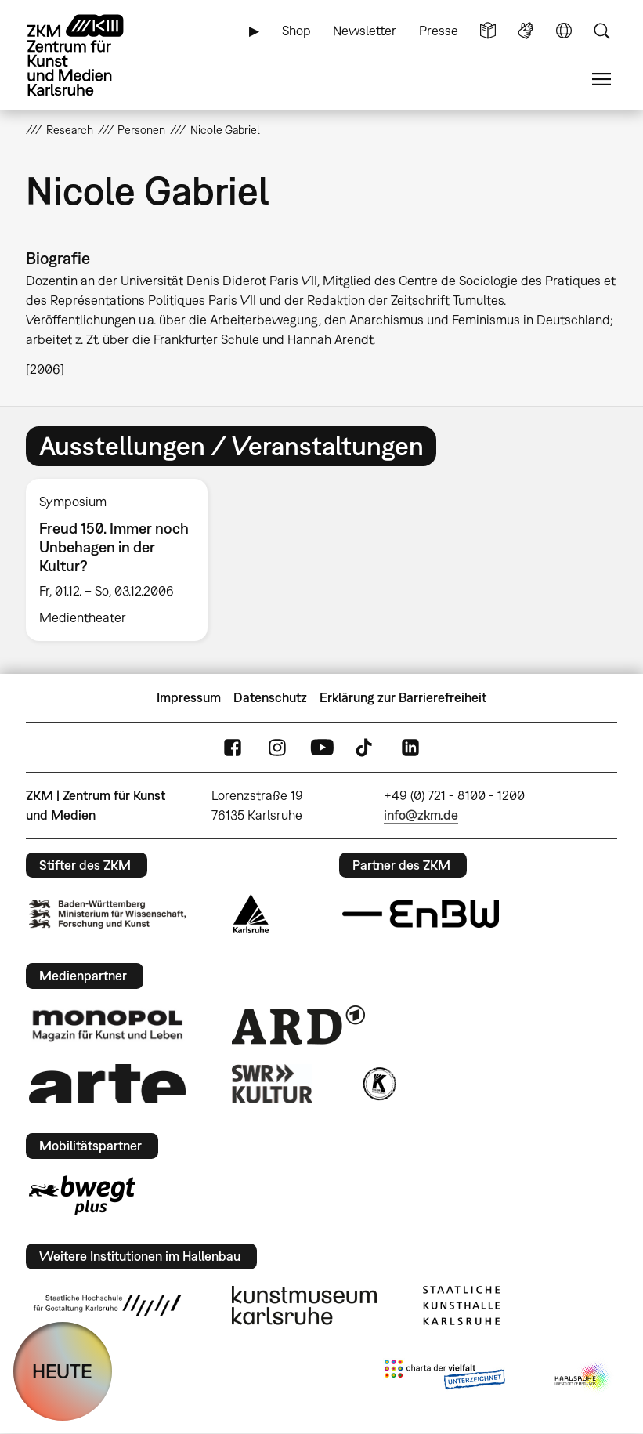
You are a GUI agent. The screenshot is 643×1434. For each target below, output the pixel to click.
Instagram (277, 747)
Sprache (564, 31)
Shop (296, 30)
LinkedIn (410, 747)
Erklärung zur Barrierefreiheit (403, 697)
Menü (601, 79)
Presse (438, 30)
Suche (601, 31)
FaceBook (232, 747)
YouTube (322, 747)
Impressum (189, 697)
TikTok (365, 747)
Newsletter (364, 30)
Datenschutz (270, 697)
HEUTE (62, 1371)
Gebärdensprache (525, 31)
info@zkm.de (421, 815)
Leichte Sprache (488, 31)
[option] (123, 560)
